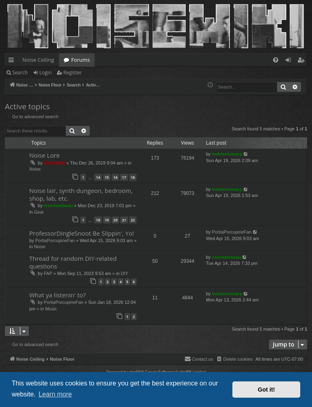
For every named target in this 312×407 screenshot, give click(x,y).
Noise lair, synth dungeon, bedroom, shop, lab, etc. (81, 194)
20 (115, 220)
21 (124, 220)
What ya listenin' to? (57, 295)
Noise (35, 169)
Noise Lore (44, 155)
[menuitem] (275, 60)
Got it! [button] (266, 389)
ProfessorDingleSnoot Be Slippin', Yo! (81, 233)
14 (98, 177)
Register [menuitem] (302, 61)
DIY (124, 273)
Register (72, 72)
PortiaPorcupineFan (55, 240)
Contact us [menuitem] (198, 359)
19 (107, 220)
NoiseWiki (54, 162)
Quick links (12, 61)
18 (133, 177)
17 (124, 177)
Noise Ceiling (38, 59)
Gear (39, 212)
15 (107, 177)
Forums (80, 59)
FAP (48, 273)
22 (133, 220)
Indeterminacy (227, 154)
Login (45, 72)
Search (20, 72)
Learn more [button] (55, 394)
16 (115, 177)
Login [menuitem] (290, 61)
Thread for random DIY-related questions (73, 262)
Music (51, 308)
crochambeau (58, 205)
